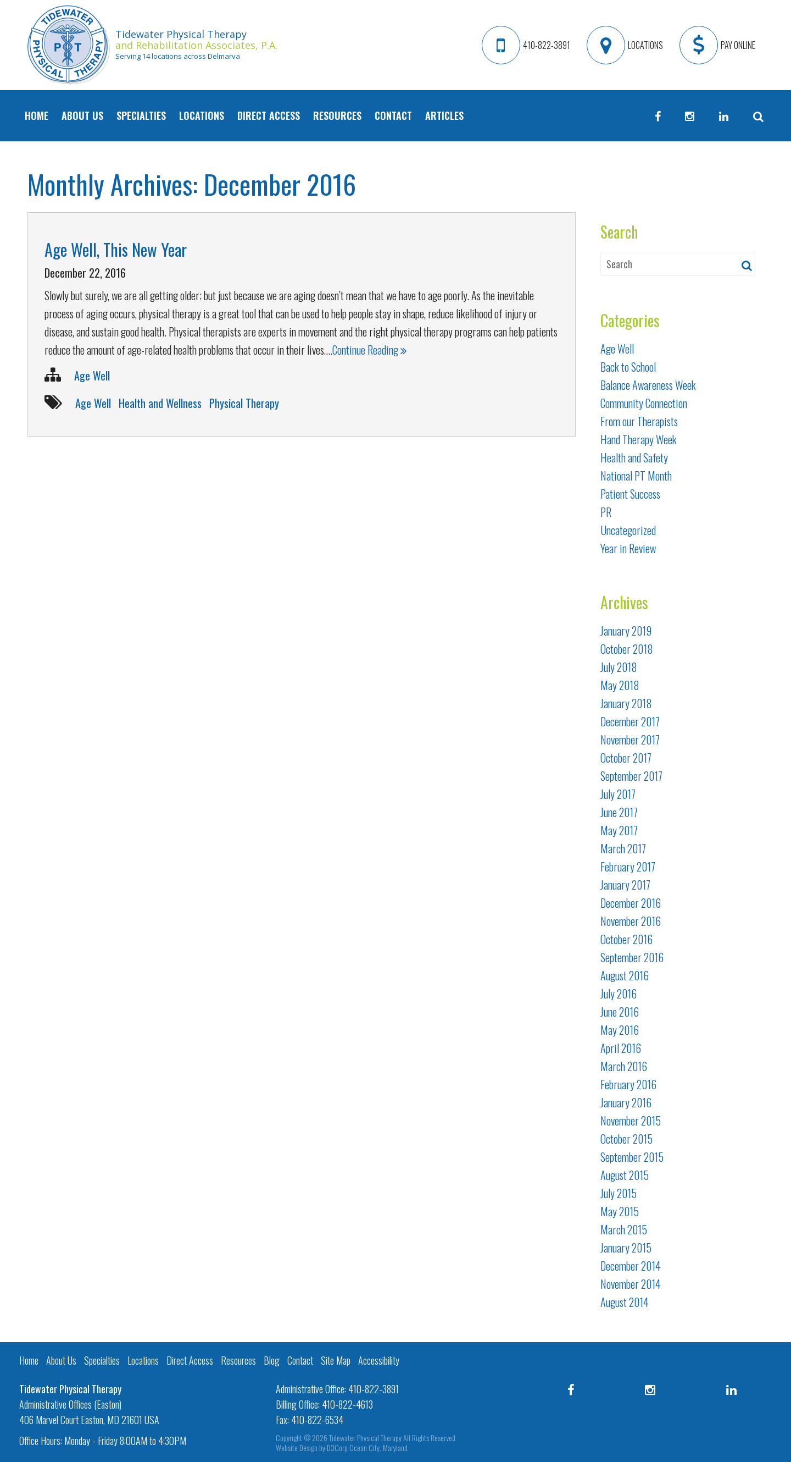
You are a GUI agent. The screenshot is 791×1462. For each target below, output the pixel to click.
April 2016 (620, 1048)
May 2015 (619, 1211)
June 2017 (619, 812)
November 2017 (630, 739)
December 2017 (630, 721)
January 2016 (625, 1102)
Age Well (92, 375)
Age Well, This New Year (115, 249)
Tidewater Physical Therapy (365, 1437)
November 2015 (630, 1120)
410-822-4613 (347, 1404)
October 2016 (626, 939)
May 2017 (619, 830)
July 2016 (618, 993)
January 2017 (625, 884)
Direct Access (268, 115)
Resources (337, 115)
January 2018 (626, 703)
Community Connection (643, 403)
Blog (272, 1360)
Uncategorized (628, 530)
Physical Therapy (244, 403)
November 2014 (630, 1284)
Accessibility (378, 1360)
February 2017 (627, 866)
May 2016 (619, 1030)
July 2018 (618, 667)
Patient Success (630, 494)
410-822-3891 (373, 1389)
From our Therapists (639, 421)
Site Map (335, 1360)
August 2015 (624, 1175)
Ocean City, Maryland (378, 1447)
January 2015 (625, 1247)
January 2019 (625, 630)
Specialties (141, 115)
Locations (201, 115)
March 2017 (623, 848)
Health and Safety (634, 457)
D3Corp (337, 1447)
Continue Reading (369, 349)
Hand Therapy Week (638, 439)
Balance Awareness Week (648, 385)
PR (605, 512)
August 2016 (624, 975)
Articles (444, 115)
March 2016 (623, 1066)
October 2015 (626, 1138)
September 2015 (632, 1157)
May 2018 (619, 685)
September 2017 (631, 776)
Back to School (628, 366)
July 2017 (618, 794)
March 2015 (623, 1229)
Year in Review (628, 548)
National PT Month (636, 475)
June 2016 (619, 1011)
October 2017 (625, 757)
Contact (393, 115)
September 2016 (632, 957)
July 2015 (618, 1193)
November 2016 (630, 921)
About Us (82, 115)
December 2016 (630, 903)
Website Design (296, 1447)
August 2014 (624, 1302)
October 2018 (626, 649)
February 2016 (628, 1084)
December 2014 (630, 1265)
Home (36, 115)
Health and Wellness (160, 403)
